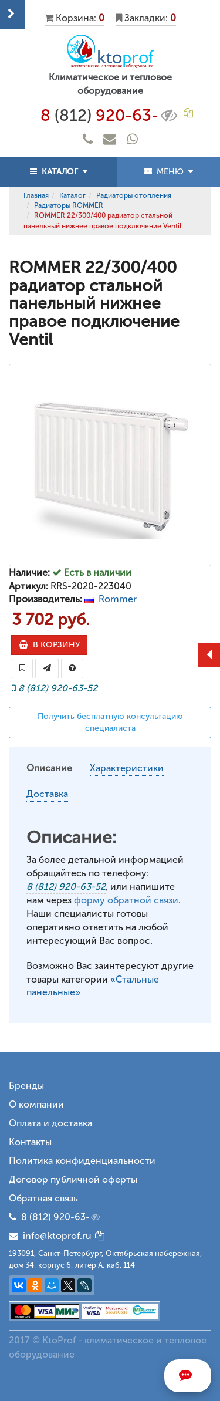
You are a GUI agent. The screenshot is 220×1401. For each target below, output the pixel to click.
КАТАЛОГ (58, 172)
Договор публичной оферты (73, 1179)
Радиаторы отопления (133, 195)
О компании (36, 1104)
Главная (36, 195)
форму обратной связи (126, 900)
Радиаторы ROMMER (68, 205)
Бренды (26, 1085)
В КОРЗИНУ (49, 645)
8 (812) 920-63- (61, 1217)
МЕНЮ (168, 172)
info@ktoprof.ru (50, 1235)
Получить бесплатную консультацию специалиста (110, 722)
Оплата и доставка (50, 1123)
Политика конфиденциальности (82, 1160)
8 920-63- (110, 115)
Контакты (30, 1141)
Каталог (72, 195)
